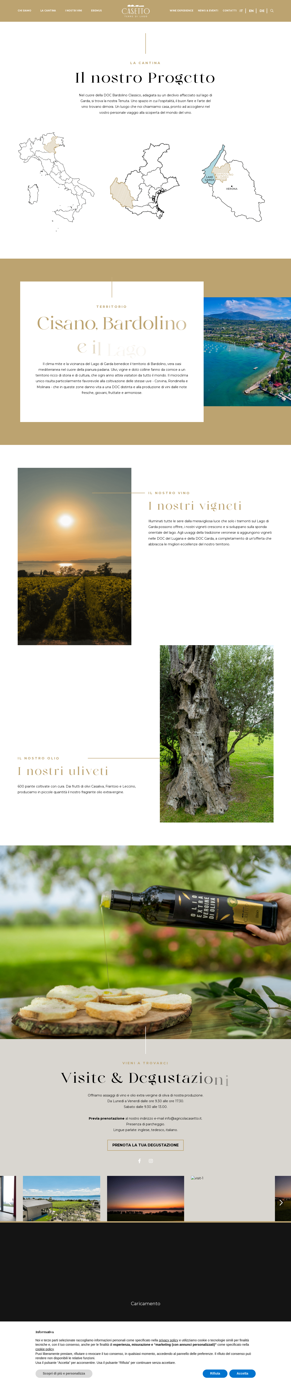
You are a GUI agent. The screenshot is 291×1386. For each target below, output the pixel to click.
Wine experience (181, 11)
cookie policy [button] (45, 1349)
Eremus (96, 11)
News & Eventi (208, 11)
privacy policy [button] (168, 1340)
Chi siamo (24, 11)
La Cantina (48, 11)
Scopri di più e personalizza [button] (64, 1373)
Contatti (229, 11)
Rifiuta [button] (215, 1373)
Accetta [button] (242, 1373)
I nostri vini (73, 11)
